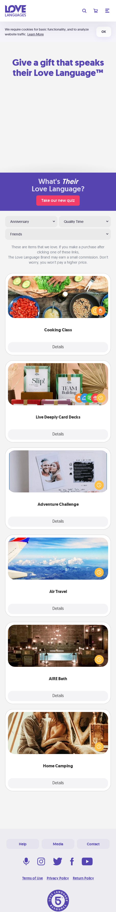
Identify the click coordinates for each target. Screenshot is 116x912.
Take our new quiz (58, 200)
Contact (93, 844)
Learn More (35, 34)
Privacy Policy (58, 878)
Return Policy (83, 878)
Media (58, 844)
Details (58, 347)
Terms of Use (32, 878)
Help (23, 844)
